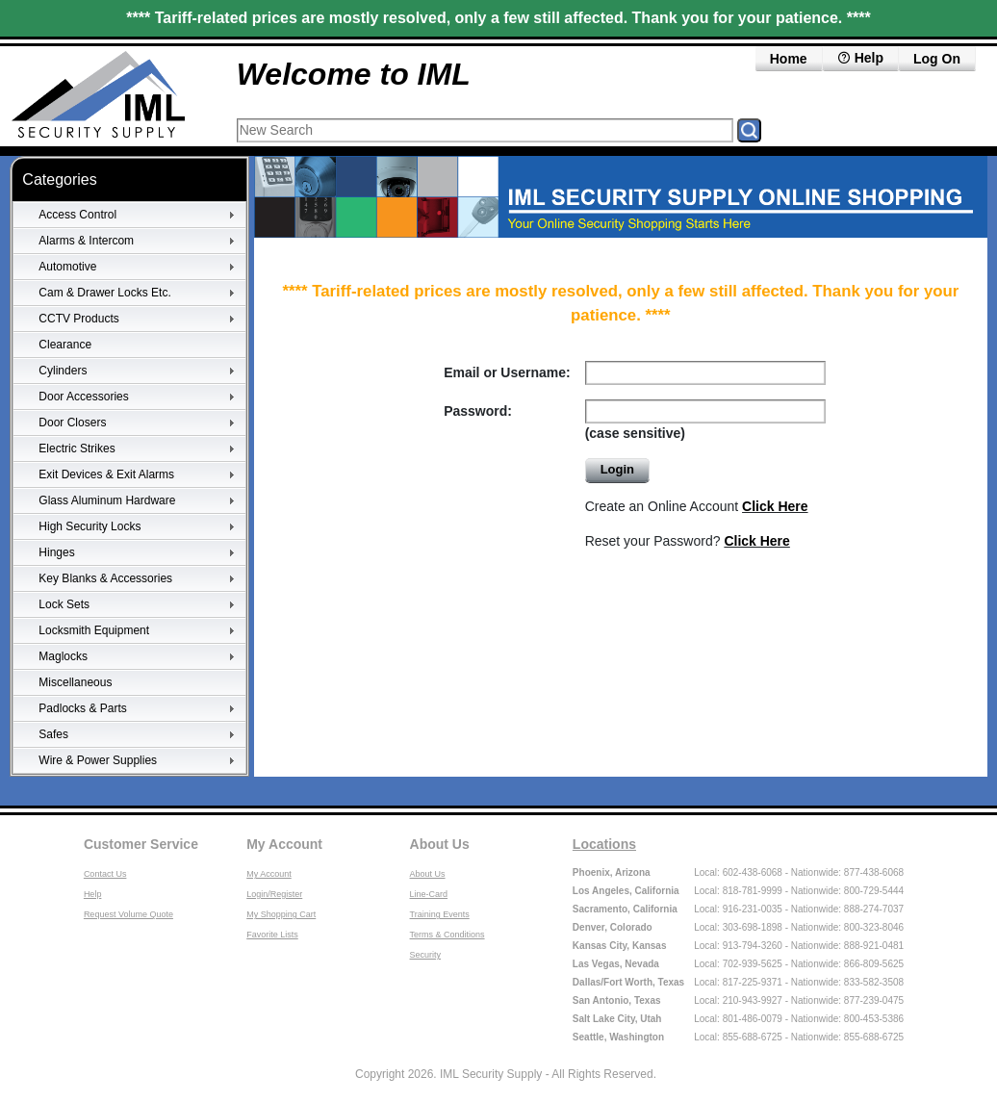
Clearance (64, 344)
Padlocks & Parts (82, 708)
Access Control (77, 214)
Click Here (774, 506)
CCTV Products (78, 318)
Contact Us (105, 874)
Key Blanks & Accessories (105, 578)
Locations (604, 844)
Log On (936, 58)
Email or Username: (507, 372)
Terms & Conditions (447, 934)
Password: (478, 411)
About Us (440, 844)
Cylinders (62, 370)
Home (788, 58)
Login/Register (274, 894)
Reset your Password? (687, 541)
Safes (53, 734)
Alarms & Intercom (86, 240)
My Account (284, 844)
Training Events (440, 914)
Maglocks (63, 656)
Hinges (56, 552)
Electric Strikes (76, 448)
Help (93, 894)
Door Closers (72, 422)
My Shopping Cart (281, 914)
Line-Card (429, 894)
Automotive (67, 266)
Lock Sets (63, 604)
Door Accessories (83, 396)
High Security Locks (89, 526)
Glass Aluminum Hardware (106, 500)
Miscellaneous (75, 682)
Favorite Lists (272, 934)
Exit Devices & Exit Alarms (106, 474)
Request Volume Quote (128, 914)
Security (426, 955)
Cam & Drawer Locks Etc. (104, 292)
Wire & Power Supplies (97, 760)
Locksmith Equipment (93, 630)
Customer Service (141, 844)
